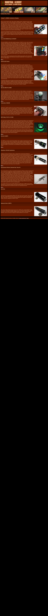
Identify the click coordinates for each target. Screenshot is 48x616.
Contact (27, 218)
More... (2, 59)
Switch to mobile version (22, 218)
